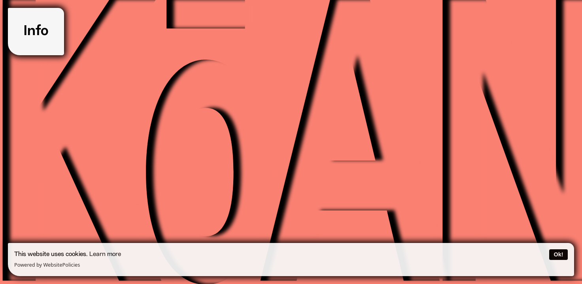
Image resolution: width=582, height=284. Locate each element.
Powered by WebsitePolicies (47, 264)
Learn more (105, 254)
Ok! (558, 254)
